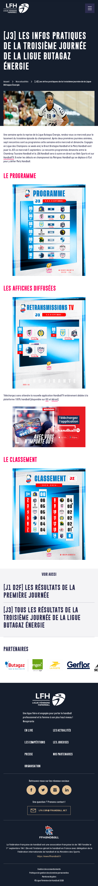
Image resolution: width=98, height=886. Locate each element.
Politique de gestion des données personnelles (49, 872)
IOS (47, 399)
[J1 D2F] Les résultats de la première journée (39, 591)
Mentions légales (49, 876)
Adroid (55, 399)
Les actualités (62, 730)
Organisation (32, 766)
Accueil (6, 81)
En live (29, 730)
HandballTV (8, 157)
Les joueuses (61, 742)
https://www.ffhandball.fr (49, 856)
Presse (29, 754)
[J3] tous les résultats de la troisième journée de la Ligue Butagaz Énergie (42, 617)
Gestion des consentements (49, 869)
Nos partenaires (63, 754)
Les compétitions (35, 742)
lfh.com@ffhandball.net (49, 810)
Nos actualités (22, 81)
